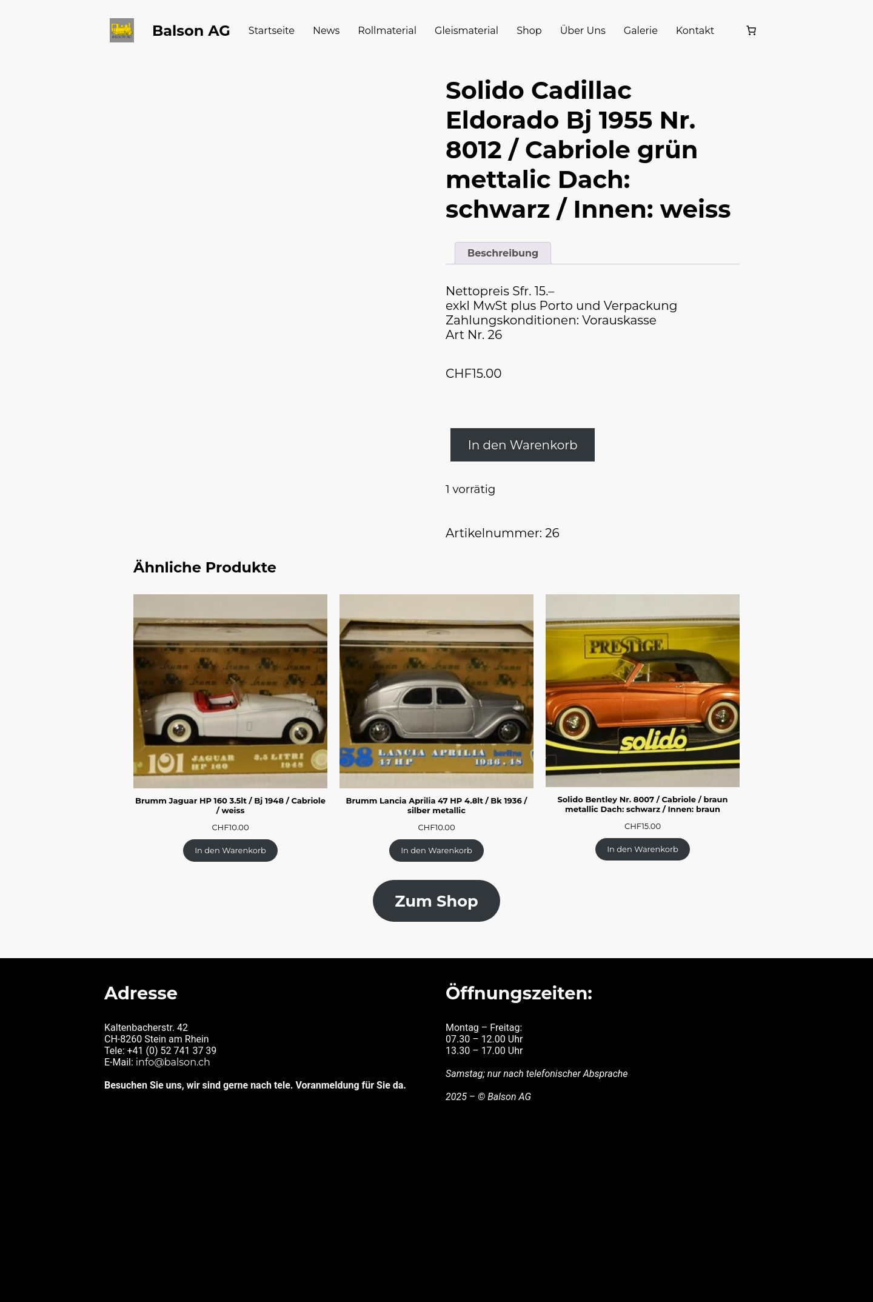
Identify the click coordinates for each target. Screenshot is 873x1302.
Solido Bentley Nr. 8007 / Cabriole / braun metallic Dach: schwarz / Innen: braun (642, 785)
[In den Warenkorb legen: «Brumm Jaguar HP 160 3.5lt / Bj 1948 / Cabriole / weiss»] (230, 830)
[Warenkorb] (730, 30)
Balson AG (210, 30)
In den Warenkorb (516, 428)
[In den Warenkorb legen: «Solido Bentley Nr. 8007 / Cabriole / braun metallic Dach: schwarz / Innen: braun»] (643, 829)
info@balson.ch (170, 1037)
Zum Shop (436, 879)
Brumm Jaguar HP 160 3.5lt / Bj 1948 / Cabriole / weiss (230, 786)
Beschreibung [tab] (499, 240)
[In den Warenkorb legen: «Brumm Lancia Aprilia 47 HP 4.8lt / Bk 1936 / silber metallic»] (436, 830)
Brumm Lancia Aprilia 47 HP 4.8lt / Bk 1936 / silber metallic (436, 786)
